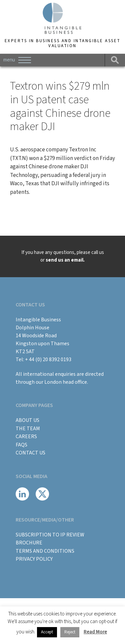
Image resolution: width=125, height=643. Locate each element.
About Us (27, 420)
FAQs (21, 444)
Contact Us (30, 452)
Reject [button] (69, 632)
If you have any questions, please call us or (62, 256)
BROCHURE (29, 542)
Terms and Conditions (45, 551)
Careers (26, 436)
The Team (28, 428)
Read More (95, 631)
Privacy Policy (34, 559)
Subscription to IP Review (50, 534)
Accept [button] (47, 632)
